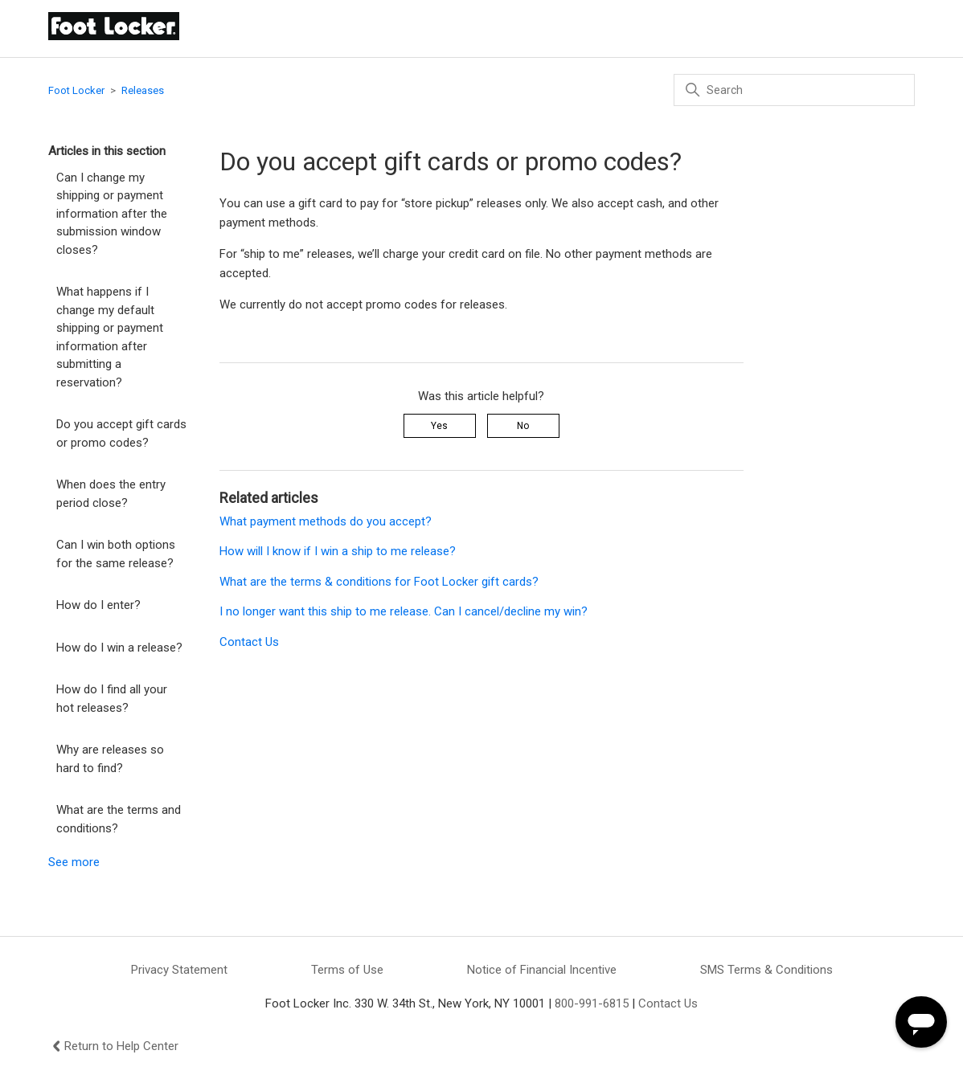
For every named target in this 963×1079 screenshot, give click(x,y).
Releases (142, 90)
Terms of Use (347, 970)
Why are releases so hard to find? (110, 758)
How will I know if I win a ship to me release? (337, 551)
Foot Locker (76, 90)
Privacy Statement (179, 970)
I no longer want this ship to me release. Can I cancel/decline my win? (403, 611)
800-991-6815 (592, 1003)
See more (74, 862)
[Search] (794, 90)
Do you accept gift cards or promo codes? (121, 433)
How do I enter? (98, 605)
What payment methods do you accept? (325, 521)
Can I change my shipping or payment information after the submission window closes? (111, 213)
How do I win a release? (119, 647)
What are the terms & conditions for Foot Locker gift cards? (379, 581)
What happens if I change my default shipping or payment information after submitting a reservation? (109, 337)
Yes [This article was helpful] (439, 425)
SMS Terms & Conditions (766, 970)
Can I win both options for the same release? (115, 553)
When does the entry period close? (111, 493)
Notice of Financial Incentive (542, 970)
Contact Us (249, 642)
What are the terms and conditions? (118, 819)
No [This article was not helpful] (523, 425)
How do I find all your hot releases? (111, 698)
